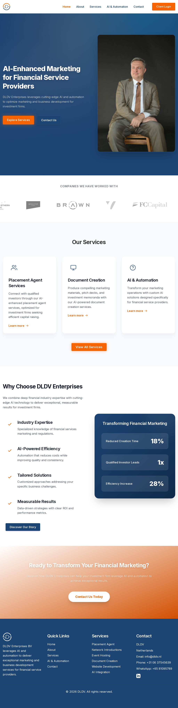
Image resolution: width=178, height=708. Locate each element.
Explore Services (18, 120)
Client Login (163, 6)
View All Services (89, 347)
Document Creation (105, 661)
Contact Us (48, 120)
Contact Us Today (89, 597)
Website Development (106, 666)
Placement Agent (103, 644)
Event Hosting (101, 655)
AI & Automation (117, 6)
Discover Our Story (23, 527)
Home (67, 6)
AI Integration (101, 672)
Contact (139, 6)
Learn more (19, 325)
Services (95, 6)
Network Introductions (107, 650)
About (80, 6)
